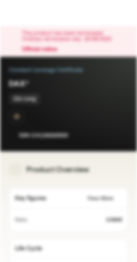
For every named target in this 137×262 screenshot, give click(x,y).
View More (104, 198)
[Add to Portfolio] (121, 135)
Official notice (43, 49)
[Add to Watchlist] (106, 135)
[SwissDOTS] (16, 116)
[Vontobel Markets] (29, 13)
